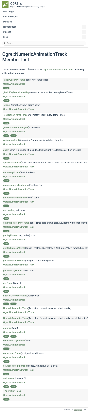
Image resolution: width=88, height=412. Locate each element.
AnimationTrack (11, 140)
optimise (7, 328)
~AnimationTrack (12, 391)
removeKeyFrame (12, 353)
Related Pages (10, 16)
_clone (6, 105)
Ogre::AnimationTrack (14, 84)
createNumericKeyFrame (15, 185)
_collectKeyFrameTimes (15, 115)
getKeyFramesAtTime (14, 248)
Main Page (8, 11)
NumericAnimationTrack (15, 308)
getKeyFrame (10, 235)
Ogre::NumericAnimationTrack (58, 69)
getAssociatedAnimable (15, 197)
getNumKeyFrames (13, 270)
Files (44, 37)
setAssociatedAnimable (15, 365)
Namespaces (44, 27)
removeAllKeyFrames (14, 340)
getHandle (8, 210)
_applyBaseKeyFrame (14, 79)
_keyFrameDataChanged (15, 127)
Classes (44, 32)
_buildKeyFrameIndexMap (16, 92)
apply (6, 150)
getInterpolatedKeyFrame (16, 222)
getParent (8, 283)
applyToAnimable (12, 162)
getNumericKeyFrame (14, 260)
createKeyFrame (11, 172)
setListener (9, 378)
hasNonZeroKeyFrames (15, 295)
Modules (7, 21)
